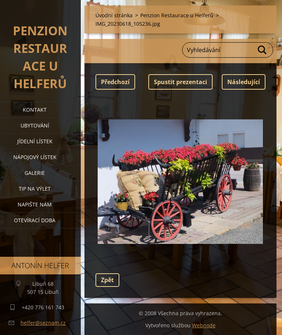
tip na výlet (35, 188)
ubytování (35, 125)
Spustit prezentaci (180, 82)
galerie (35, 172)
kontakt (35, 109)
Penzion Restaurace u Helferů (176, 15)
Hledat (262, 49)
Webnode (204, 325)
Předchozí (115, 82)
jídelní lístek (35, 141)
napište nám (35, 204)
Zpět (107, 280)
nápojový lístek (35, 157)
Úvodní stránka (114, 15)
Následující (243, 82)
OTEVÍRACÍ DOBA (34, 220)
